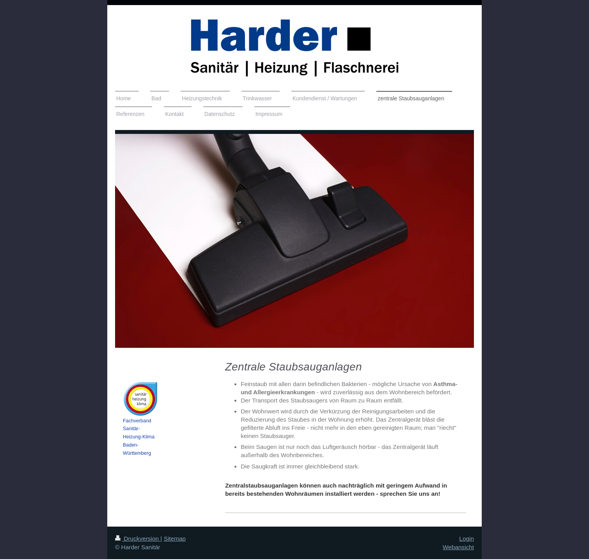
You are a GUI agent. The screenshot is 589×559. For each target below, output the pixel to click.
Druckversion (137, 538)
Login (466, 538)
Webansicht (458, 547)
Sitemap (175, 538)
